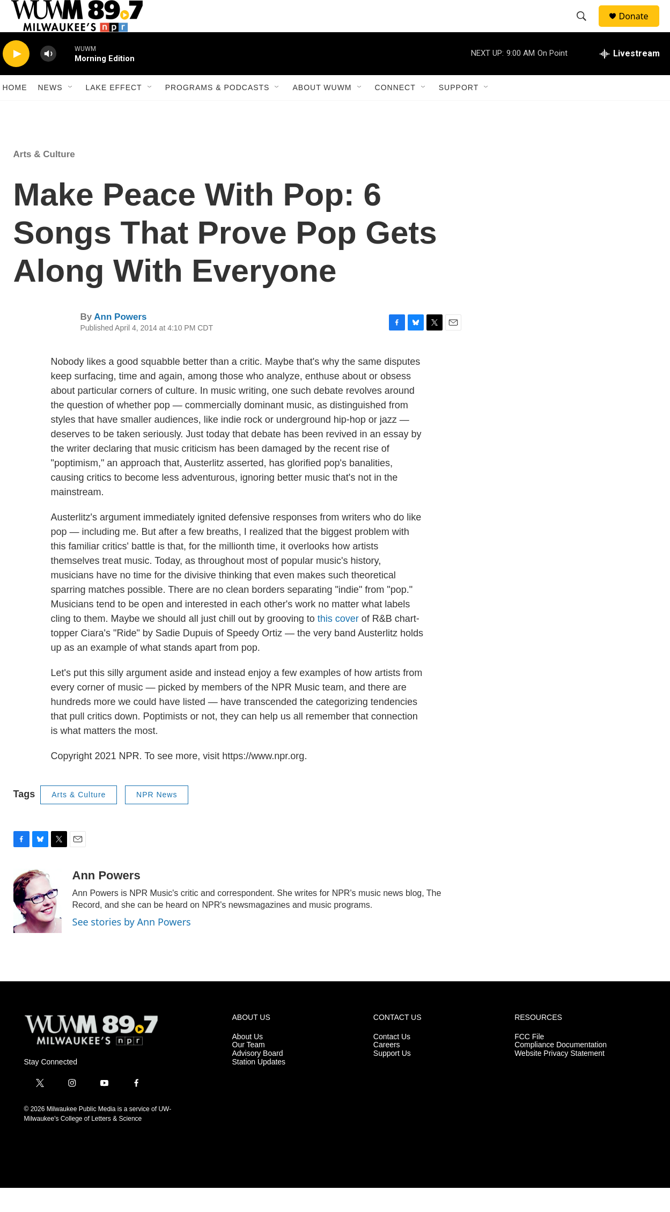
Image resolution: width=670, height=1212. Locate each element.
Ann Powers (120, 341)
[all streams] (630, 77)
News (50, 111)
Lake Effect (114, 111)
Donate (640, 28)
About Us (247, 1061)
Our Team (248, 1069)
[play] (16, 78)
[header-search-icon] (587, 28)
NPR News (156, 818)
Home (15, 111)
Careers (386, 1069)
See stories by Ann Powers (131, 945)
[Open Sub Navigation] (71, 111)
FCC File (529, 1061)
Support (458, 111)
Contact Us (391, 1061)
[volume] (48, 78)
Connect (395, 111)
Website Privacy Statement (559, 1078)
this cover (338, 642)
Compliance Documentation (560, 1069)
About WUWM (321, 111)
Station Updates (259, 1086)
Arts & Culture (44, 178)
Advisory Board (257, 1078)
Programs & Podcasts (217, 111)
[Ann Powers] (37, 925)
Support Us (392, 1078)
